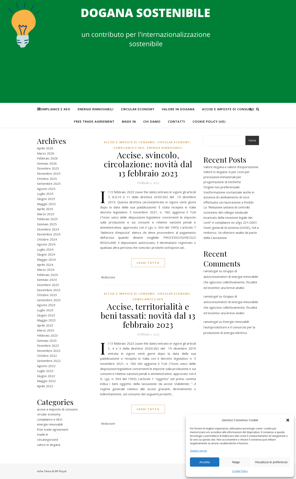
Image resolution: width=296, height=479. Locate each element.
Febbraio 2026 (47, 158)
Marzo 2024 (45, 269)
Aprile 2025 (45, 209)
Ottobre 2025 (47, 179)
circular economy (137, 109)
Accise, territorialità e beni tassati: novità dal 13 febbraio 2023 (148, 315)
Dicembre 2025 (48, 168)
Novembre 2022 (48, 351)
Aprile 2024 (45, 265)
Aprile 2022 (45, 386)
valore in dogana (178, 109)
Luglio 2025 (45, 194)
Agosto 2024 (46, 244)
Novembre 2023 (48, 290)
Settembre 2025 (49, 183)
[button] (288, 420)
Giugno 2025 (46, 199)
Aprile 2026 (45, 148)
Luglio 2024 (45, 249)
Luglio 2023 (45, 310)
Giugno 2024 (46, 254)
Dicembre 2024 (48, 229)
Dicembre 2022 (48, 345)
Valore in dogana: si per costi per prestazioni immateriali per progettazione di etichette (227, 177)
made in (129, 121)
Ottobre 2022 (47, 355)
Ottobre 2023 (47, 295)
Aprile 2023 (45, 325)
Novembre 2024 (48, 234)
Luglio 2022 (45, 371)
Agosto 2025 (46, 189)
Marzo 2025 (45, 214)
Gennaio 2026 (47, 163)
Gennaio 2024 (47, 280)
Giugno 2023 (46, 315)
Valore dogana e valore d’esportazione (231, 167)
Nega (236, 462)
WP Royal (60, 471)
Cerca (252, 140)
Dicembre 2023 (48, 285)
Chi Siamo (152, 121)
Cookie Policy (240, 471)
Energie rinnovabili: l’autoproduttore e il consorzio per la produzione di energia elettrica (229, 327)
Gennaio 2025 (47, 224)
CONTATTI (176, 121)
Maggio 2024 (46, 259)
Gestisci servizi (198, 450)
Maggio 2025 (46, 204)
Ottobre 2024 (47, 239)
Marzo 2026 (45, 153)
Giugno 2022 (46, 376)
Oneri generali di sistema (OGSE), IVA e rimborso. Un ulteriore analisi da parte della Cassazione (231, 233)
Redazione (108, 277)
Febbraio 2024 (47, 275)
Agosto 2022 (46, 366)
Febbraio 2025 (47, 219)
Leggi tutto (148, 263)
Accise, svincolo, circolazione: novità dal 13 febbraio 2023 (148, 163)
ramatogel (211, 271)
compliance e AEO (54, 109)
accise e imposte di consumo (228, 109)
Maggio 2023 (46, 320)
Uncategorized (47, 439)
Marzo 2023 (45, 330)
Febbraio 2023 (47, 335)
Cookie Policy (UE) (209, 121)
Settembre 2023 (49, 300)
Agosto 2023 (46, 305)
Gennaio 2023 (47, 340)
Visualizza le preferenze (271, 462)
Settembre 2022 (49, 361)
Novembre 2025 (48, 173)
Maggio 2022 (46, 381)
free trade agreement (94, 121)
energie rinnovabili (95, 109)
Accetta (204, 462)
